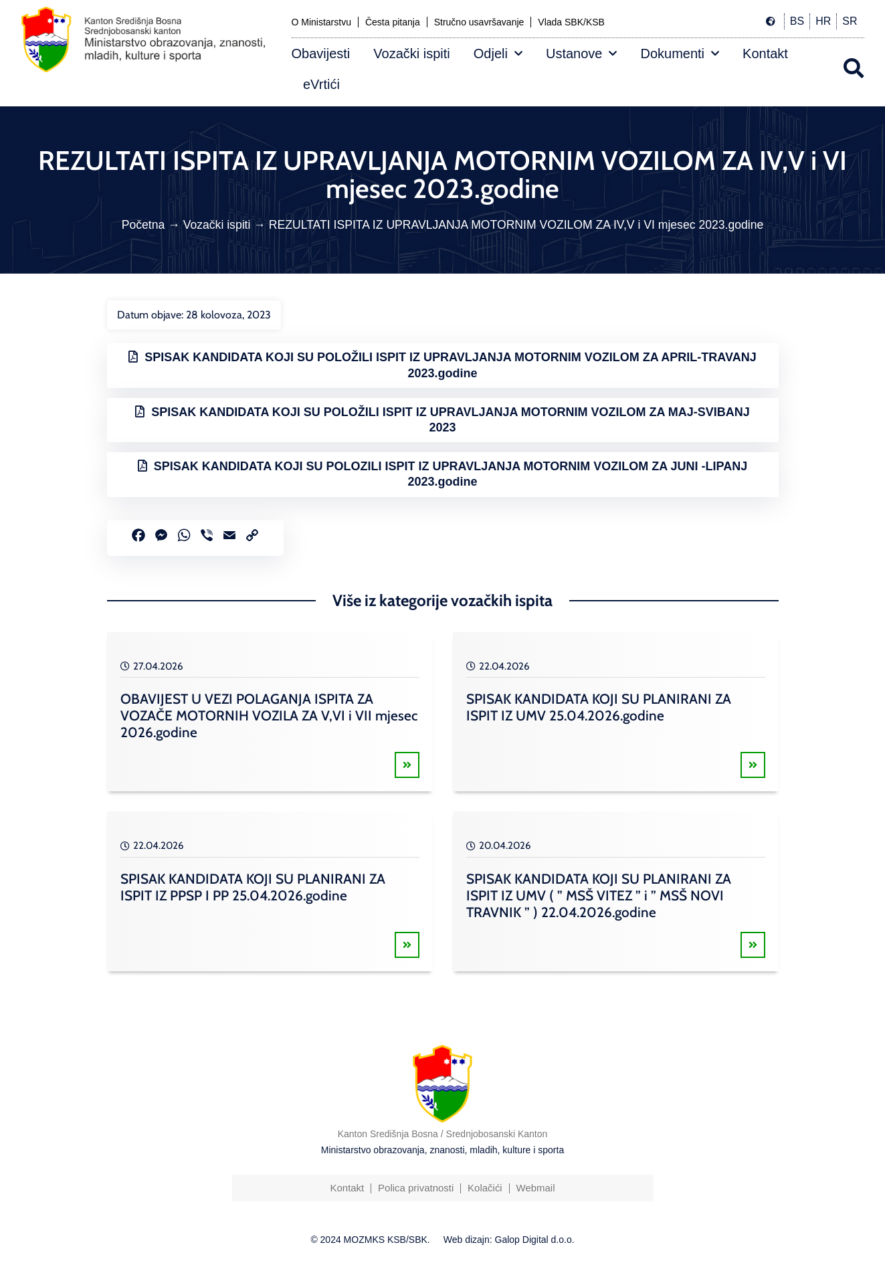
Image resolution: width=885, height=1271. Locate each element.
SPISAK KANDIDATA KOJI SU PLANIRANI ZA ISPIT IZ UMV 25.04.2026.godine (598, 707)
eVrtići (321, 84)
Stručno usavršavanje (479, 22)
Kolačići (485, 1187)
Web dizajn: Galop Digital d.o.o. (509, 1239)
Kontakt (765, 53)
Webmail (535, 1187)
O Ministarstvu (321, 22)
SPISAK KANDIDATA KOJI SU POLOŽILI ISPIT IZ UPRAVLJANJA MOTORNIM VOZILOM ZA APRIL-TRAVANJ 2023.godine (450, 365)
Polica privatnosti (416, 1187)
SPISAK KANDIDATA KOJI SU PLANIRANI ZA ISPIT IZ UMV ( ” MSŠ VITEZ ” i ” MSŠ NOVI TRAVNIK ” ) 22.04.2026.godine (598, 895)
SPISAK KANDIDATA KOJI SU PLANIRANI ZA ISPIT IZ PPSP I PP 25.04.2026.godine (252, 887)
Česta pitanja (392, 22)
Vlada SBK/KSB (571, 22)
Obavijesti (321, 53)
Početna (143, 224)
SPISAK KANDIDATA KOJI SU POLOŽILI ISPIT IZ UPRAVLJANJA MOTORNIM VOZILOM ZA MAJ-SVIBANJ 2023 (450, 419)
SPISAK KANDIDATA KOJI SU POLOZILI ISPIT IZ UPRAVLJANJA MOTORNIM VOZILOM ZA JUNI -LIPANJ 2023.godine (450, 474)
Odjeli (498, 53)
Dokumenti (679, 53)
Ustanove (581, 53)
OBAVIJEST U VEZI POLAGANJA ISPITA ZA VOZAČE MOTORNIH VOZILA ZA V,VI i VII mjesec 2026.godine (268, 715)
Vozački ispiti (411, 53)
